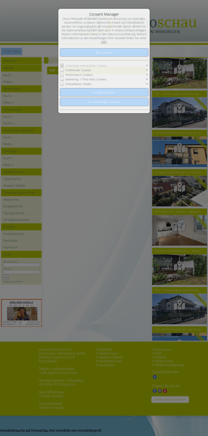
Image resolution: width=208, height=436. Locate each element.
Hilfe (104, 42)
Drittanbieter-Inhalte (79, 84)
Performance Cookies (79, 75)
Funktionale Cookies (78, 70)
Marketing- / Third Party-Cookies (86, 79)
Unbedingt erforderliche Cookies (86, 66)
